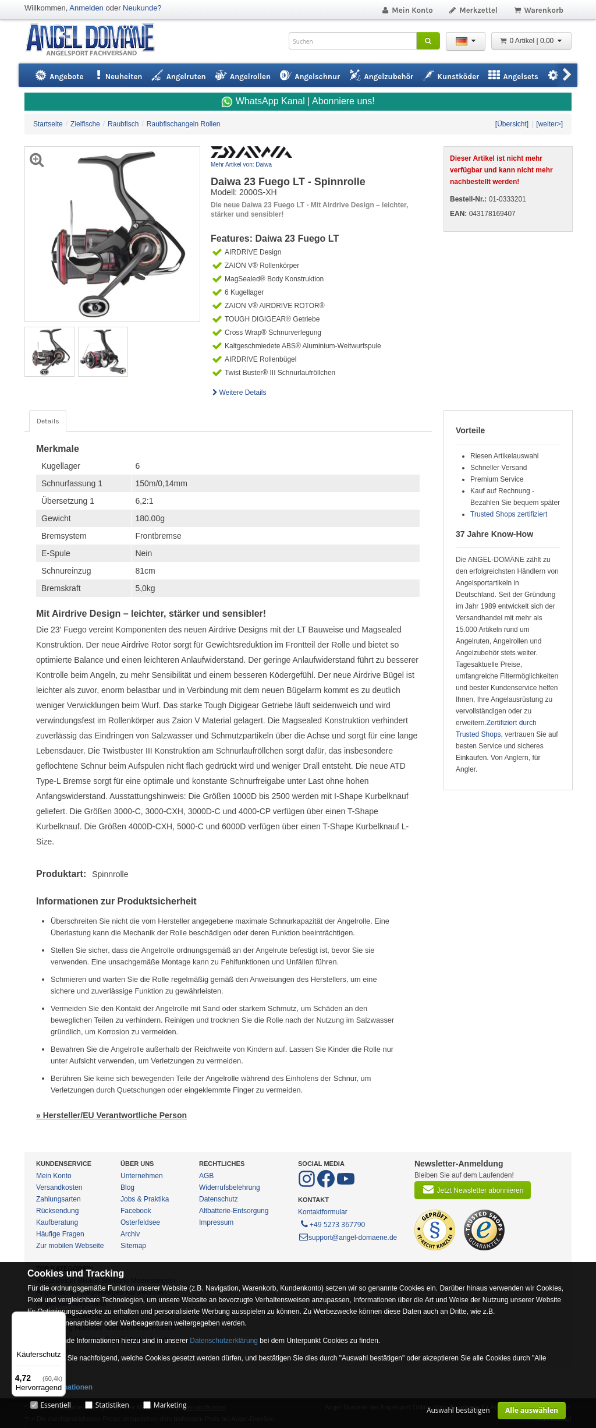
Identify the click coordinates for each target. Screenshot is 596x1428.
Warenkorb (538, 10)
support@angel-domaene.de (347, 1237)
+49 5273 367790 (332, 1223)
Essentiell (55, 1405)
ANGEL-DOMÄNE (95, 40)
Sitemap (133, 1246)
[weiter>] (549, 124)
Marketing (170, 1405)
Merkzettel (473, 10)
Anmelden (86, 7)
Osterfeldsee (140, 1222)
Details (48, 421)
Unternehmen (141, 1176)
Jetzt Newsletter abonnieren (472, 1189)
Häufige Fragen (60, 1234)
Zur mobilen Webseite (70, 1246)
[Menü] (59, 1319)
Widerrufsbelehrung (229, 1187)
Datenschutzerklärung (224, 1341)
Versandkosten (59, 1187)
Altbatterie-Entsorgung (233, 1211)
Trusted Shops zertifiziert (508, 514)
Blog (127, 1187)
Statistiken (112, 1405)
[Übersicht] (511, 124)
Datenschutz (218, 1199)
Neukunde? (142, 7)
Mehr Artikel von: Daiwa (241, 164)
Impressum (216, 1222)
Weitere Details (239, 392)
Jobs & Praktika (144, 1199)
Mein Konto (407, 10)
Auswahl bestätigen (458, 1410)
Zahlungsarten (58, 1199)
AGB (206, 1176)
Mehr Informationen (60, 1387)
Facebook (135, 1211)
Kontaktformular (322, 1212)
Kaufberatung (57, 1222)
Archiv (130, 1234)
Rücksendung (57, 1211)
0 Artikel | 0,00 (531, 41)
